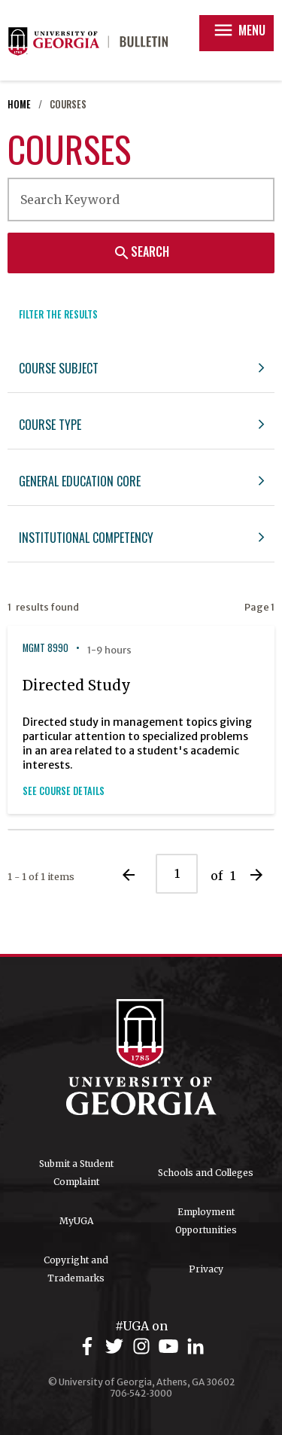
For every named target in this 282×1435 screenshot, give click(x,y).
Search (141, 251)
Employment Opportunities (206, 1220)
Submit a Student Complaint (76, 1172)
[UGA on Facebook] (89, 1346)
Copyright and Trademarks (76, 1269)
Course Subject (59, 368)
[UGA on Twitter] (116, 1346)
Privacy (206, 1269)
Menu (238, 30)
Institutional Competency (86, 538)
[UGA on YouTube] (170, 1346)
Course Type (50, 425)
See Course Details (64, 791)
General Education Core (80, 481)
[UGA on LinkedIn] (195, 1346)
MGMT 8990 (45, 648)
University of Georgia (141, 1057)
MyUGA (76, 1220)
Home (19, 104)
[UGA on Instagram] (143, 1346)
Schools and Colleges (205, 1172)
